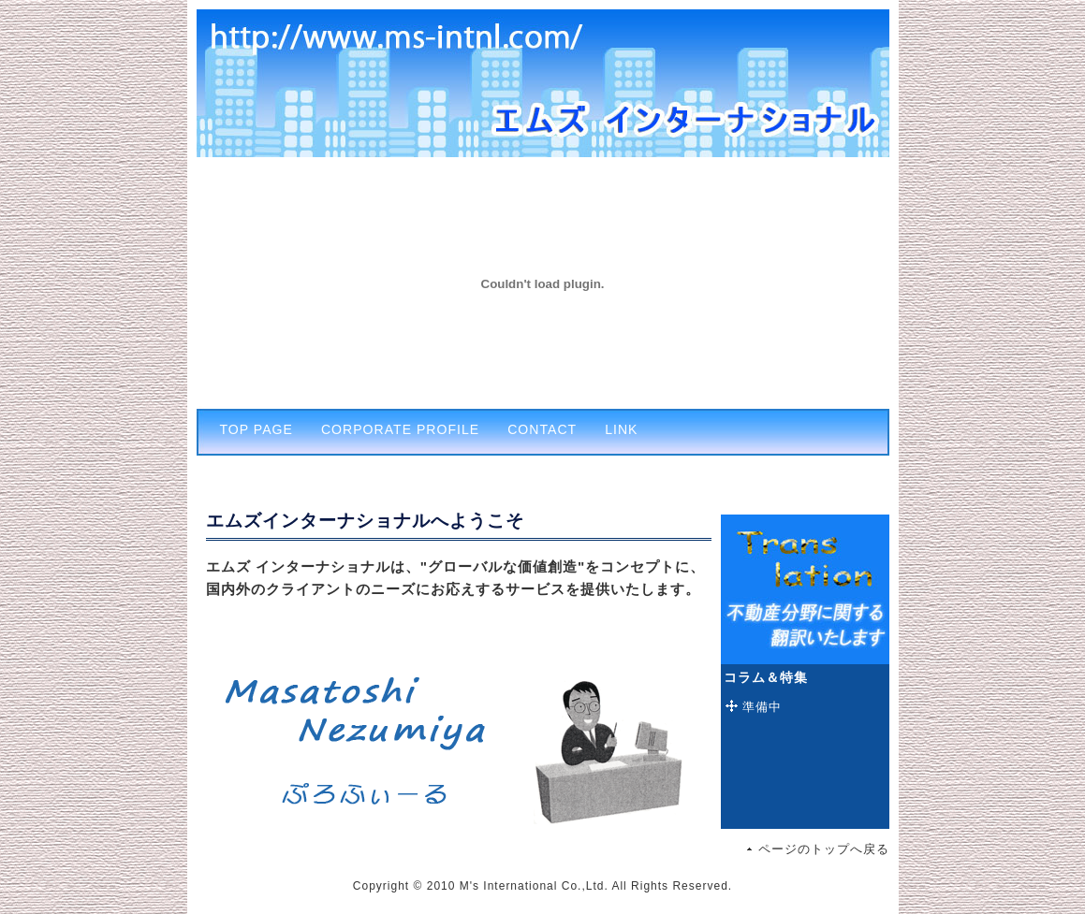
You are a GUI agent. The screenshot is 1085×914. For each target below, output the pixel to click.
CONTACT (542, 429)
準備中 (762, 707)
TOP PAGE (256, 429)
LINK (621, 429)
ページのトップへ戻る (823, 849)
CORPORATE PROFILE (400, 429)
